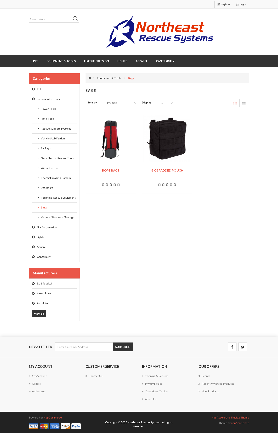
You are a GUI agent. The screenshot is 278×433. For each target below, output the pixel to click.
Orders (35, 383)
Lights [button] (122, 61)
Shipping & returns (155, 375)
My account (38, 375)
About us (149, 399)
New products (208, 391)
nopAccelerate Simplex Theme (230, 417)
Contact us (94, 375)
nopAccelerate (240, 422)
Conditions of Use (155, 391)
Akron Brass (44, 293)
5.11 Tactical (44, 283)
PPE (39, 89)
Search (204, 376)
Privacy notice (152, 383)
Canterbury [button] (165, 61)
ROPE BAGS (110, 170)
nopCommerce (53, 417)
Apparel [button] (141, 61)
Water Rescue (49, 168)
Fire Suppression (47, 227)
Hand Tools (47, 118)
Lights (40, 237)
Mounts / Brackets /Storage (57, 217)
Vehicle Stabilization (53, 138)
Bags (44, 207)
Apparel (41, 247)
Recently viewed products (216, 384)
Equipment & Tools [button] (61, 61)
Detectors (47, 187)
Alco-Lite (42, 303)
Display (146, 102)
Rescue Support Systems (56, 128)
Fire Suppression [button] (96, 61)
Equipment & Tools (48, 99)
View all (39, 313)
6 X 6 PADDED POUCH (167, 170)
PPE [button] (35, 61)
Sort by (92, 102)
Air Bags (46, 148)
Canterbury (44, 256)
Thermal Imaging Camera (56, 177)
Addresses (37, 391)
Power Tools (48, 108)
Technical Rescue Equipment (58, 197)
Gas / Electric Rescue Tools (57, 158)
